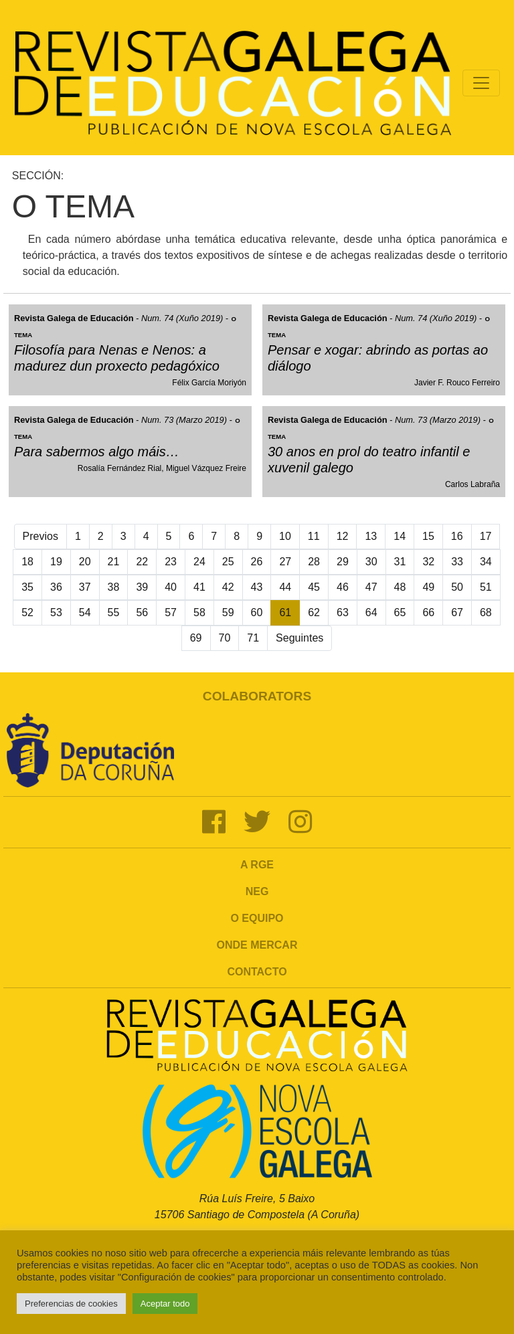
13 (371, 536)
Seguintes (299, 638)
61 (285, 612)
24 (199, 561)
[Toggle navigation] (481, 83)
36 (56, 587)
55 (114, 612)
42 (228, 587)
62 (314, 612)
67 (457, 612)
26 (257, 561)
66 (428, 612)
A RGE (257, 864)
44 (285, 587)
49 (428, 587)
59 (228, 612)
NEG (257, 891)
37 (85, 587)
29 (343, 561)
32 (428, 561)
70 (225, 638)
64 (371, 612)
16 (457, 536)
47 (371, 587)
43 (257, 587)
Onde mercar (257, 945)
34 (486, 561)
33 (457, 561)
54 (85, 612)
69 (196, 638)
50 (457, 587)
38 (114, 587)
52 (27, 612)
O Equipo (256, 918)
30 (371, 561)
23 (171, 561)
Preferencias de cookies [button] (71, 1304)
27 (285, 561)
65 (400, 612)
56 (142, 612)
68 (486, 612)
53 (56, 612)
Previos (40, 536)
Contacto (256, 971)
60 (257, 612)
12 (343, 536)
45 (314, 587)
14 (400, 536)
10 (285, 536)
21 (114, 561)
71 (253, 638)
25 (228, 561)
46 (343, 587)
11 (314, 536)
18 (27, 561)
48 (400, 587)
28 (314, 561)
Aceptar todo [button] (165, 1304)
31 (400, 561)
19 (56, 561)
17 (486, 536)
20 (85, 561)
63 (343, 612)
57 (171, 612)
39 (142, 587)
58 (199, 612)
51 (486, 587)
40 (171, 587)
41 (199, 587)
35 (27, 587)
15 (428, 536)
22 (142, 561)
